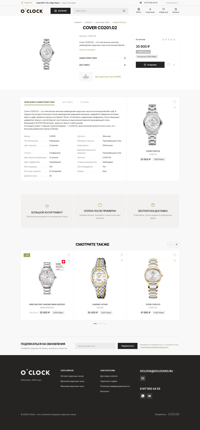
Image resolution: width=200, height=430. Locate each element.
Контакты (104, 391)
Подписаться (127, 346)
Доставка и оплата (109, 376)
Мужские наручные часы (72, 381)
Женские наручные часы (72, 386)
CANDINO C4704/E (100, 304)
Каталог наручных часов (72, 376)
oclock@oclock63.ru (156, 371)
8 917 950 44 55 (150, 3)
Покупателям (172, 3)
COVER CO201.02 (153, 151)
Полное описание (87, 50)
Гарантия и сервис (108, 381)
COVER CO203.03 (153, 304)
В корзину (150, 64)
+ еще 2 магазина (68, 3)
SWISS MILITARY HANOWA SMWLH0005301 (47, 304)
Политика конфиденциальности (115, 386)
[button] (170, 244)
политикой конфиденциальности (154, 347)
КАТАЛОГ (60, 10)
